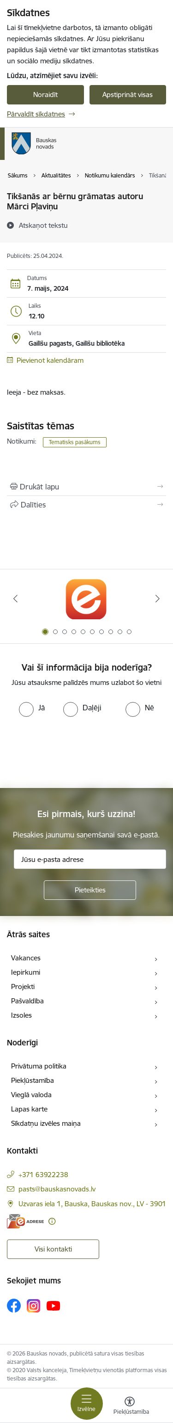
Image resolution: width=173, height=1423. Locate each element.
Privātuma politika (38, 1066)
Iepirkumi (25, 972)
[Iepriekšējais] (15, 598)
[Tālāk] (158, 598)
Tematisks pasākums (75, 442)
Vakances (26, 957)
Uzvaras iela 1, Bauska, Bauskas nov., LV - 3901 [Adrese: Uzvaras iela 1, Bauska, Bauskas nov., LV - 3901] (92, 1203)
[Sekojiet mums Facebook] (14, 1306)
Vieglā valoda (31, 1094)
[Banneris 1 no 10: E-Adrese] (86, 598)
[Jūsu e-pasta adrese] (90, 859)
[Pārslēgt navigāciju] (87, 1403)
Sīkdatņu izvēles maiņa (46, 1123)
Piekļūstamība (32, 1080)
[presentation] (77, 751)
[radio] (32, 707)
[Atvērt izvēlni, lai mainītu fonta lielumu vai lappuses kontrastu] (129, 1406)
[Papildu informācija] (51, 1221)
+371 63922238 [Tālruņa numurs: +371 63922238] (43, 1174)
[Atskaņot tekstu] (43, 225)
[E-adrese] (25, 1221)
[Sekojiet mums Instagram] (34, 1306)
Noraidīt (45, 94)
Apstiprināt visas (127, 94)
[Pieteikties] (90, 890)
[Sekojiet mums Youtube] (53, 1305)
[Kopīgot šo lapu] (86, 504)
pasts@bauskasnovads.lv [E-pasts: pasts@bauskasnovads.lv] (56, 1189)
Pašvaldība (27, 1000)
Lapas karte (29, 1109)
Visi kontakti (53, 1249)
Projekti (23, 986)
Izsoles (21, 1015)
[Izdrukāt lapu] (86, 486)
